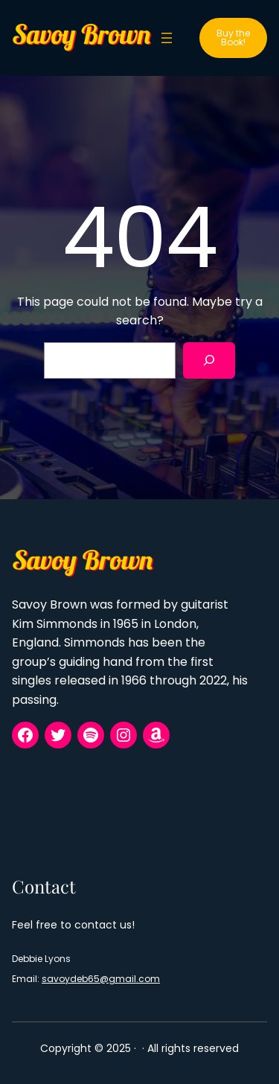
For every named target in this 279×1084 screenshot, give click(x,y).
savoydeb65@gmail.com (101, 978)
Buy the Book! (233, 37)
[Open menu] (167, 38)
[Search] (209, 360)
